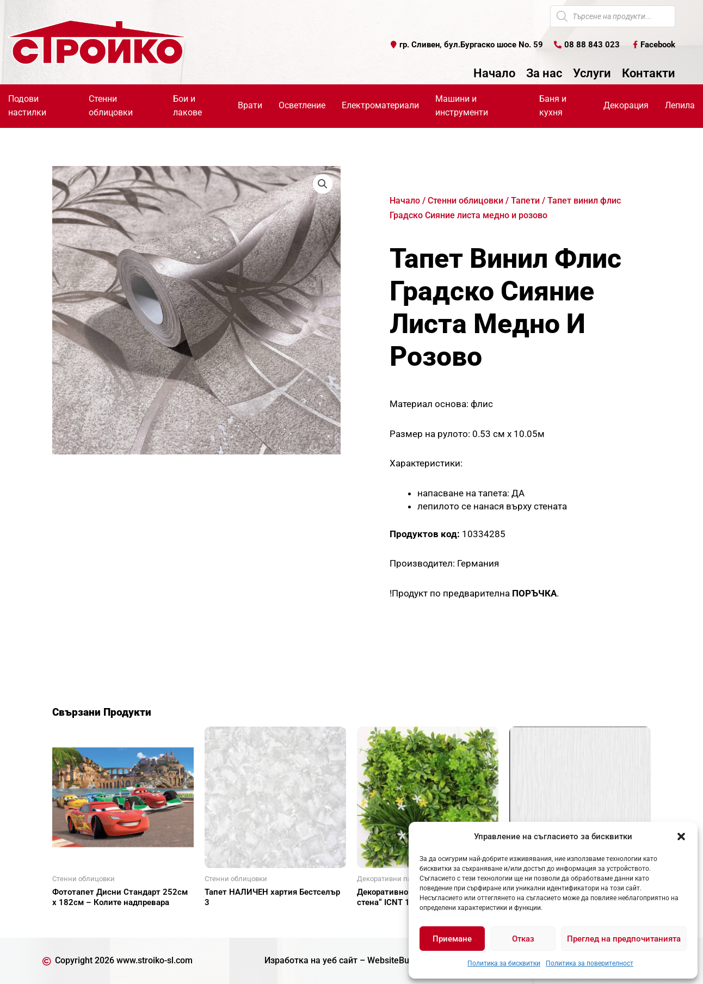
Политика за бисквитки (503, 963)
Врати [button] (250, 105)
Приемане (452, 939)
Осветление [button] (302, 105)
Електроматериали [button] (380, 105)
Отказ (523, 939)
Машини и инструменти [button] (461, 106)
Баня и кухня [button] (552, 106)
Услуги (592, 73)
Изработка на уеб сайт (310, 960)
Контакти (648, 73)
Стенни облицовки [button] (111, 106)
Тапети (525, 200)
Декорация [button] (626, 105)
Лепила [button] (680, 105)
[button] (681, 836)
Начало (494, 73)
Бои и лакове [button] (187, 106)
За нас (544, 73)
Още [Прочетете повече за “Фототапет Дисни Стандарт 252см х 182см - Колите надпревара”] (74, 921)
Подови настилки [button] (27, 106)
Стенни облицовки (465, 200)
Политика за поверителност (589, 963)
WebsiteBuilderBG (402, 960)
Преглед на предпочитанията (624, 939)
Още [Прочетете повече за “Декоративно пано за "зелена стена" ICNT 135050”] (378, 921)
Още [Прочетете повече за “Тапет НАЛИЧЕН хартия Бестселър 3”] (226, 921)
